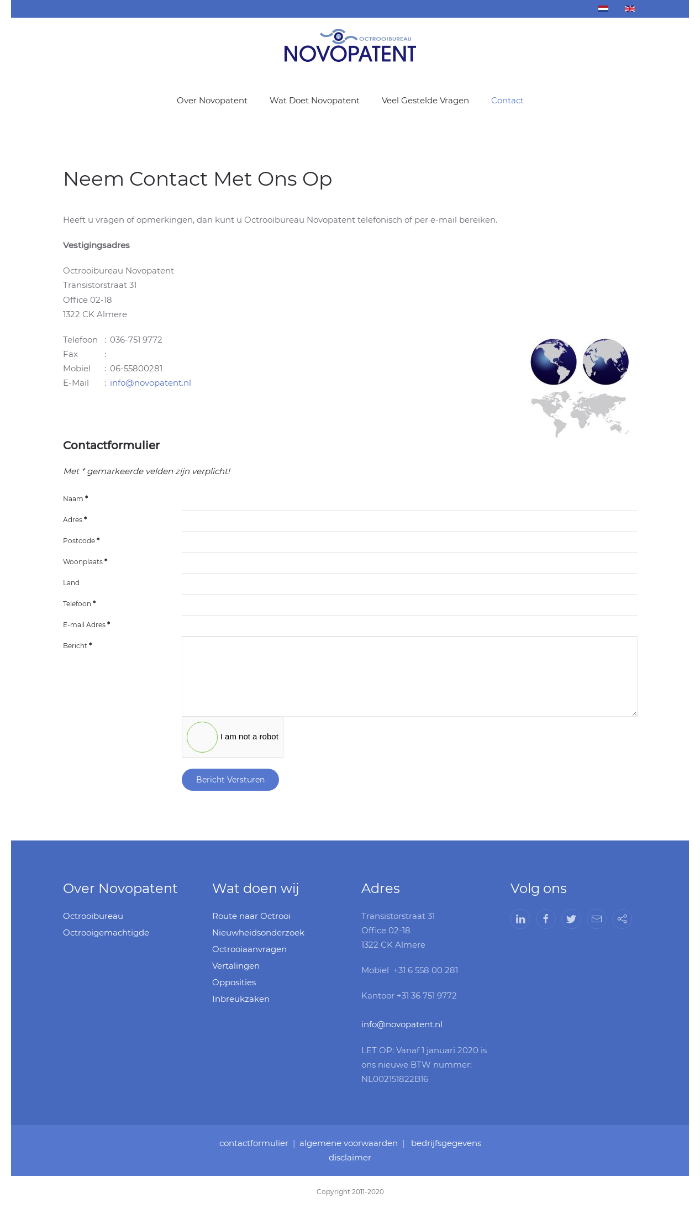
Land (71, 583)
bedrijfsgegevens (443, 1143)
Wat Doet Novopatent (315, 100)
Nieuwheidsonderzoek (258, 932)
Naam (75, 499)
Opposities (234, 982)
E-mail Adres (86, 625)
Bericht (77, 646)
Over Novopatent (212, 100)
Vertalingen (236, 965)
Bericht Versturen (230, 780)
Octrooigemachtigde (106, 932)
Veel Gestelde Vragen (425, 100)
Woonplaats (85, 562)
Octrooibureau (93, 916)
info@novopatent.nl (150, 382)
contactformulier (257, 1143)
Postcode (81, 541)
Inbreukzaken (241, 999)
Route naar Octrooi (251, 916)
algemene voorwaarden (348, 1143)
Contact (507, 100)
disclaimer (349, 1157)
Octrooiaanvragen (249, 949)
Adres (75, 520)
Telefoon (79, 604)
